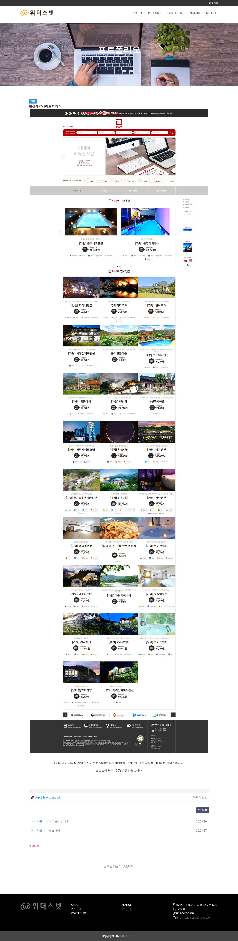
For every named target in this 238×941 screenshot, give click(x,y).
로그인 (213, 3)
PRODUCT (155, 13)
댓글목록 (34, 846)
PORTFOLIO (175, 13)
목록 (202, 810)
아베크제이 (53, 830)
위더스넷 (130, 936)
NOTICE (211, 13)
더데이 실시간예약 (57, 821)
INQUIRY (195, 13)
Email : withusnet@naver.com (194, 917)
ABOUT (137, 13)
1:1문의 (126, 909)
